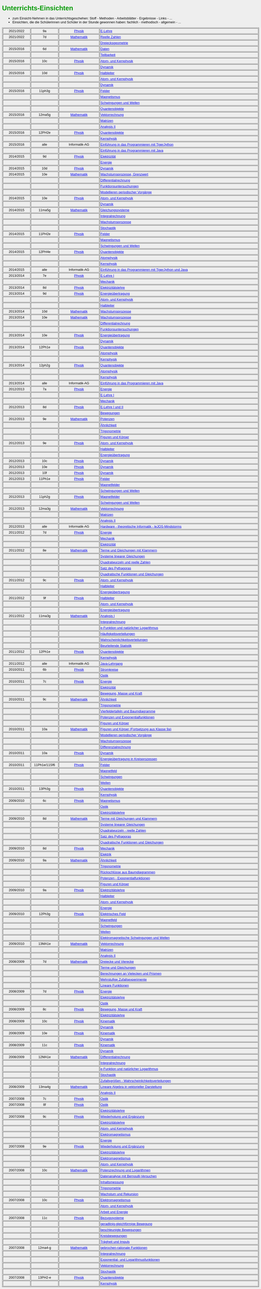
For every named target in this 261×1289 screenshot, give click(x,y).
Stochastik (108, 228)
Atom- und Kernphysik (116, 61)
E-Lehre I (107, 276)
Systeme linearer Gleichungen (122, 556)
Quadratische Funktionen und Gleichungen (131, 574)
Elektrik (105, 854)
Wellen (105, 783)
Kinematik (107, 1021)
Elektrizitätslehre (112, 813)
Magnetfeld (108, 771)
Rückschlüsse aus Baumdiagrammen (127, 872)
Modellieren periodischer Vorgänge (126, 192)
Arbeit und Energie (114, 1212)
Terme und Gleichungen (118, 967)
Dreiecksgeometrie (114, 43)
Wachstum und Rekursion (119, 1194)
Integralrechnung (112, 216)
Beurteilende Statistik (116, 646)
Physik (79, 31)
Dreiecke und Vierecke (117, 962)
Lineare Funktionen (114, 985)
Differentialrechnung (115, 180)
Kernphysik (108, 138)
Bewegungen (110, 413)
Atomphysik (109, 258)
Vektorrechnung (112, 115)
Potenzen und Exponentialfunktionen (127, 717)
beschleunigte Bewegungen (120, 1230)
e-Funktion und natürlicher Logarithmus (129, 628)
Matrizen (106, 121)
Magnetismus (110, 97)
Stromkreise (109, 669)
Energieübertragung (115, 293)
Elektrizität (108, 156)
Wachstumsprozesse (115, 222)
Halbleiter (107, 73)
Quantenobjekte (112, 109)
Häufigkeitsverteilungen (117, 634)
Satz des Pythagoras (115, 568)
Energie (106, 162)
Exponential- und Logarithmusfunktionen (130, 1260)
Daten (104, 49)
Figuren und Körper (114, 437)
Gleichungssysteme (114, 210)
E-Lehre (106, 31)
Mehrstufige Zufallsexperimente (123, 979)
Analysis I (107, 616)
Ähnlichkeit (108, 425)
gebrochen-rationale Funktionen (123, 1248)
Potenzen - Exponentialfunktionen (125, 878)
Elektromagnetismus (115, 1134)
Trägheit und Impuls (115, 1242)
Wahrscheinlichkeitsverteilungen (124, 640)
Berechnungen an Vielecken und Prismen (130, 973)
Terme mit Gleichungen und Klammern (128, 818)
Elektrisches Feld (113, 914)
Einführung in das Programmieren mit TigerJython (136, 144)
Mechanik (107, 282)
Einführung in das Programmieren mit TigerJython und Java (144, 270)
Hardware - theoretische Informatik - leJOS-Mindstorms (141, 526)
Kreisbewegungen (113, 1236)
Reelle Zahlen (110, 37)
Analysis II (107, 127)
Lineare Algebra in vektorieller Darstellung (131, 1087)
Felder (105, 91)
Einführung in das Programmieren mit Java (131, 150)
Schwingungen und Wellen (120, 103)
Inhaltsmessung (112, 1182)
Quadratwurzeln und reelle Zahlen (125, 562)
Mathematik (79, 37)
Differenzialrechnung (115, 747)
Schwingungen (111, 777)
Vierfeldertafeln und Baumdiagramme (127, 711)
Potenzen (107, 419)
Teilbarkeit (107, 55)
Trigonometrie (110, 431)
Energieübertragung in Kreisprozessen (128, 759)
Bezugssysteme (112, 1218)
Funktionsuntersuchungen (119, 186)
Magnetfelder (110, 485)
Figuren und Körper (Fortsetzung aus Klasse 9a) (135, 729)
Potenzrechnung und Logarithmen (125, 1170)
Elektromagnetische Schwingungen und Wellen (135, 938)
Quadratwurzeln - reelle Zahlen (123, 830)
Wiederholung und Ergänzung (122, 1116)
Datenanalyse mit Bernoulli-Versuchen (128, 1176)
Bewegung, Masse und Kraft (121, 693)
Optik (104, 675)
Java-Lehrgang (111, 663)
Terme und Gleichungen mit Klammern (128, 550)
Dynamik (106, 67)
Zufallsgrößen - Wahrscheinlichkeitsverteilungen (135, 1081)
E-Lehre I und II (111, 407)
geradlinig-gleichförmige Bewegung (126, 1224)
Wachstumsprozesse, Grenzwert (124, 174)
